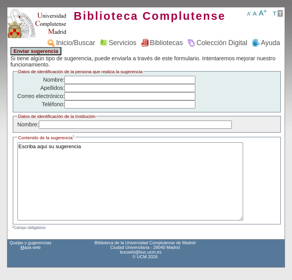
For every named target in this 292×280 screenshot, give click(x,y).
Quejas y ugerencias (31, 242)
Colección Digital (221, 43)
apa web (31, 247)
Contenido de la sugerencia (46, 137)
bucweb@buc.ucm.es (141, 252)
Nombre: (53, 80)
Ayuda (270, 43)
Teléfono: (53, 104)
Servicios (122, 43)
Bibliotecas (166, 43)
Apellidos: (52, 88)
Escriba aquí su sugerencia (130, 181)
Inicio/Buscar (75, 43)
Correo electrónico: (41, 96)
